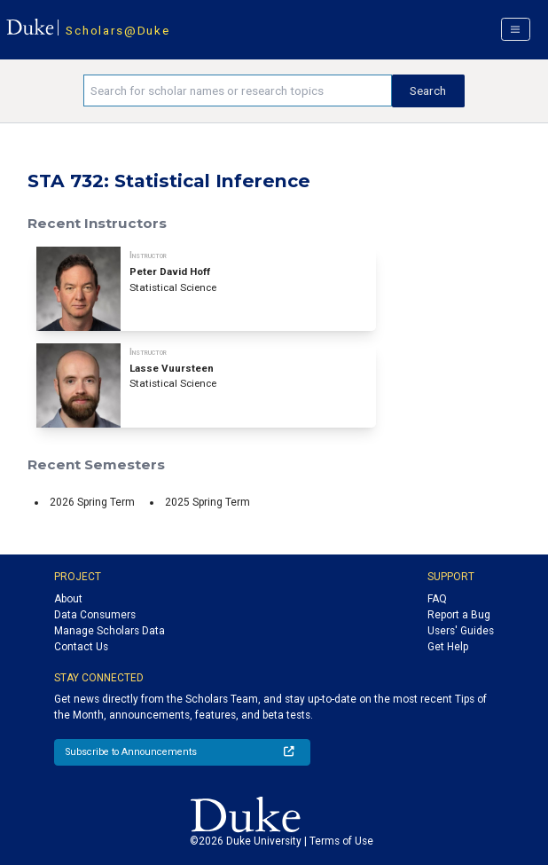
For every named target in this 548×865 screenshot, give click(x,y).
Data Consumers (95, 615)
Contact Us (81, 647)
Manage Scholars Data (109, 631)
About (68, 599)
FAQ (437, 599)
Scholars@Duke (117, 30)
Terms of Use (341, 841)
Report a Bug (458, 615)
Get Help (447, 647)
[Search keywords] (237, 90)
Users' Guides (460, 631)
